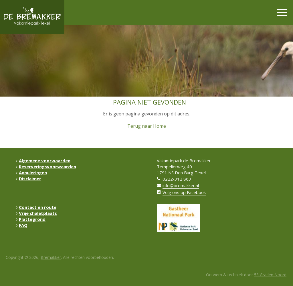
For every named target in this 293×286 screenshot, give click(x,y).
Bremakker (51, 257)
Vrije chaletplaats (36, 213)
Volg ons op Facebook (184, 192)
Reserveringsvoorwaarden (46, 166)
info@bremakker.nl (181, 185)
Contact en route (36, 207)
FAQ (21, 225)
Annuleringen (31, 172)
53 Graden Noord (270, 274)
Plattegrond (30, 219)
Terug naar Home (146, 126)
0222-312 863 (177, 179)
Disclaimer (28, 178)
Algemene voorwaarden (43, 160)
